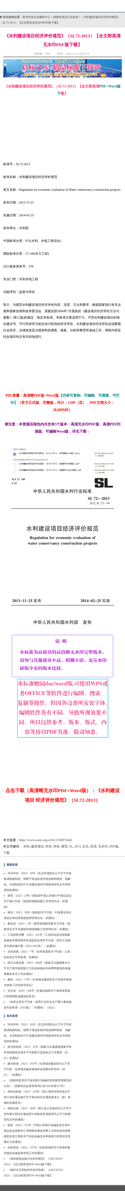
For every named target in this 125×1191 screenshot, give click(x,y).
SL (71, 846)
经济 (48, 846)
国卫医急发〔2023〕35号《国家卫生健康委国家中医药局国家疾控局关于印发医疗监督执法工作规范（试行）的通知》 (38, 1052)
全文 (85, 846)
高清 (93, 846)
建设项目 (37, 846)
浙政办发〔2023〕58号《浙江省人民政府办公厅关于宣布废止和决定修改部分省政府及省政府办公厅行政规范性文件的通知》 (38, 1114)
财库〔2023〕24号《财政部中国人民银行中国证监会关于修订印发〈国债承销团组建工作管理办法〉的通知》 (38, 901)
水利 (26, 846)
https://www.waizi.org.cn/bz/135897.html (45, 840)
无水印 (103, 846)
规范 (64, 846)
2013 (77, 846)
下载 (6, 852)
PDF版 (113, 846)
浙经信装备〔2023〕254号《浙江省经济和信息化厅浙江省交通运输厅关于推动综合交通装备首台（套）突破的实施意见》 (37, 1097)
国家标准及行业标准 (66, 17)
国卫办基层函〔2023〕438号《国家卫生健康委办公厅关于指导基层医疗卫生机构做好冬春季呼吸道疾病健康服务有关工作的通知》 (37, 968)
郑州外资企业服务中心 (36, 17)
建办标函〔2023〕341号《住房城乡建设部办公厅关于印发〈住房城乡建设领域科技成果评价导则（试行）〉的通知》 (37, 1069)
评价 (56, 846)
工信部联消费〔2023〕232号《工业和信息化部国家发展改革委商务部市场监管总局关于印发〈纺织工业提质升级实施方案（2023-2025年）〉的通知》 (37, 940)
